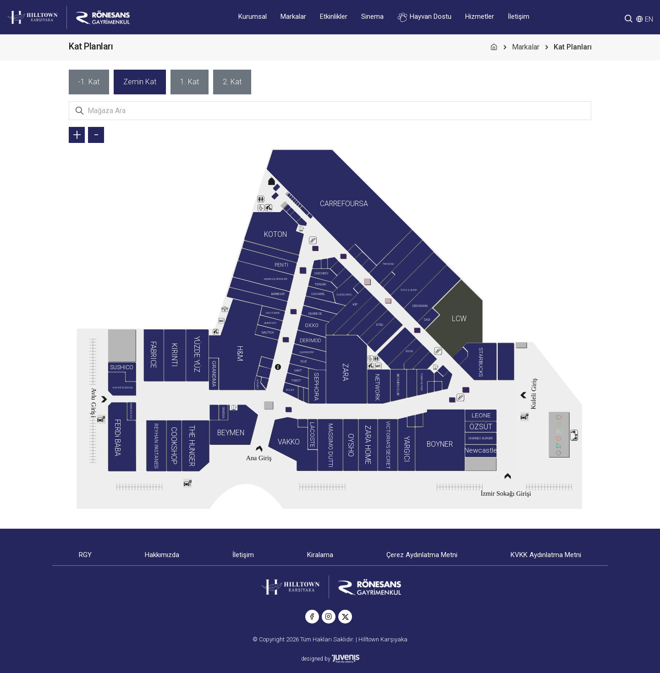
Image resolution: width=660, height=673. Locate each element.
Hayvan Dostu (424, 17)
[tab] (89, 82)
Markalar (293, 16)
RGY (85, 555)
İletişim (518, 16)
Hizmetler (479, 16)
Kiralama (320, 555)
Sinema (372, 16)
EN (649, 19)
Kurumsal (252, 16)
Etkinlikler (333, 16)
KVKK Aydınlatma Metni (546, 555)
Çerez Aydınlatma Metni (421, 555)
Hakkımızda (162, 555)
